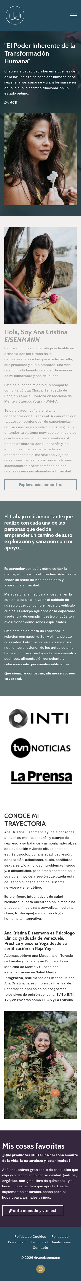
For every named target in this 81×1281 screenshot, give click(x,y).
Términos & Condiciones (51, 1242)
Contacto (40, 1248)
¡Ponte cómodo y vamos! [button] (32, 1210)
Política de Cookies (30, 1236)
